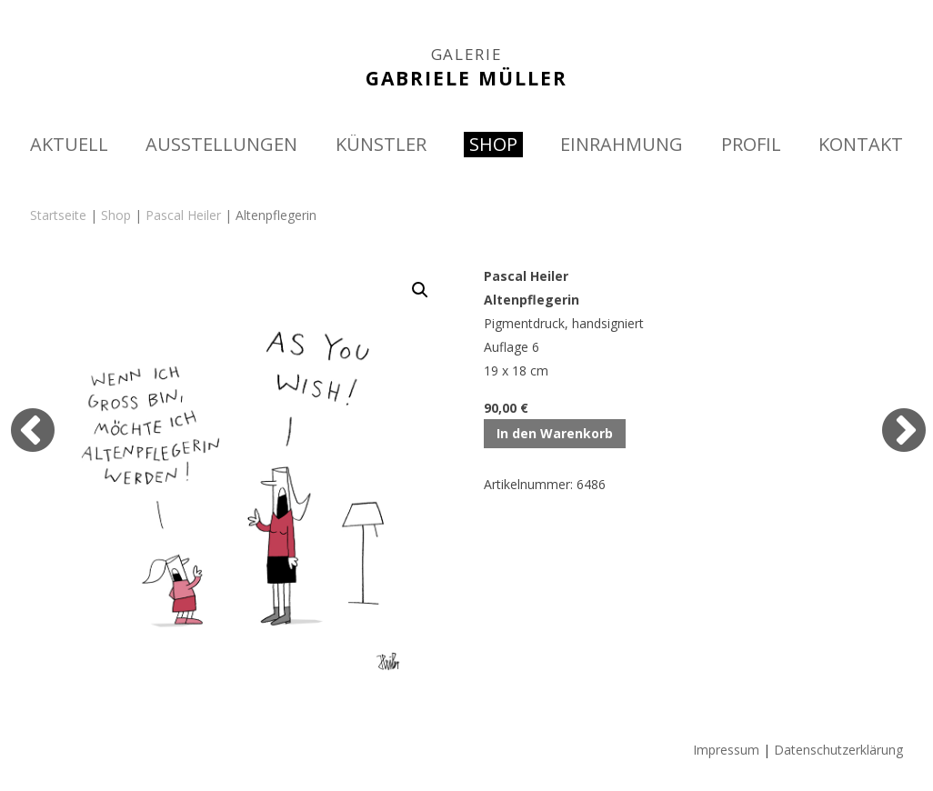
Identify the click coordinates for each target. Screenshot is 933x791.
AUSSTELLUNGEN (221, 144)
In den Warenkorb (555, 433)
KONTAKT (860, 144)
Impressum (726, 749)
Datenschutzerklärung (838, 749)
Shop (116, 215)
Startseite (58, 215)
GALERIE (467, 55)
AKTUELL (69, 144)
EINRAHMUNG (621, 144)
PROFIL (751, 144)
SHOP (493, 144)
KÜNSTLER (381, 144)
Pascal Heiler (183, 215)
